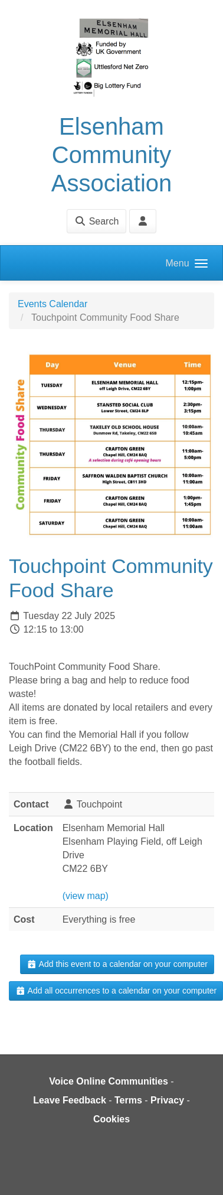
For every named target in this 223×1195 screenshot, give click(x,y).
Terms (128, 1100)
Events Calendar (52, 304)
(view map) (86, 896)
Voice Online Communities (108, 1081)
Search (96, 221)
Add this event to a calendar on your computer (117, 964)
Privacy (167, 1100)
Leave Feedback (69, 1100)
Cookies (111, 1119)
